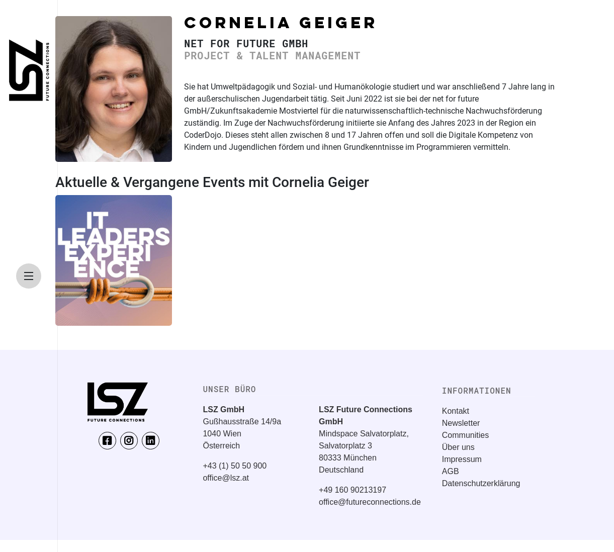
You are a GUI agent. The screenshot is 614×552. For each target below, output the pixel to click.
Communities (465, 435)
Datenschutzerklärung (481, 483)
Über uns (458, 447)
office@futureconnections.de (370, 502)
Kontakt (455, 411)
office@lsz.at (226, 478)
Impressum (462, 459)
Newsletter (461, 423)
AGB (450, 471)
